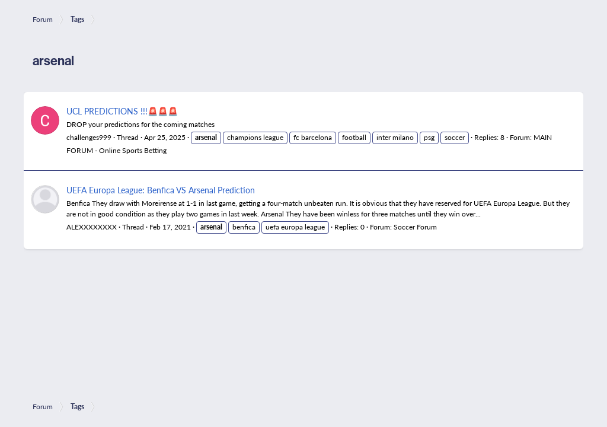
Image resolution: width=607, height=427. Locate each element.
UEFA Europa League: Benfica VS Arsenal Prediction (160, 190)
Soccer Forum (415, 227)
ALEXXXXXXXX (91, 227)
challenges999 (88, 137)
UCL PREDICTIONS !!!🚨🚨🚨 (122, 111)
